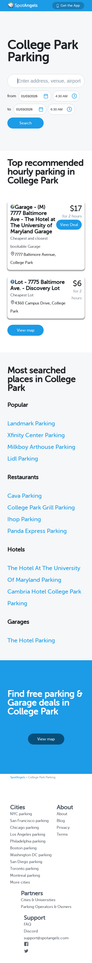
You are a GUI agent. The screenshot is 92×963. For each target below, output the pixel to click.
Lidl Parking (22, 458)
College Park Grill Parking (41, 507)
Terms (62, 834)
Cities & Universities (38, 900)
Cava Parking (24, 496)
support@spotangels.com (46, 938)
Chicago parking (24, 827)
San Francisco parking (29, 821)
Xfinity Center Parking (36, 435)
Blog (61, 821)
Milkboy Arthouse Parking (41, 447)
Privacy (63, 827)
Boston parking (23, 848)
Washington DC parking (31, 855)
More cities (20, 882)
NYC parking (21, 814)
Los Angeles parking (27, 834)
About (62, 814)
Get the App (68, 5)
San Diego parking (26, 862)
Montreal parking (25, 875)
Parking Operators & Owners (46, 907)
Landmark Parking (31, 423)
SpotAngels (17, 777)
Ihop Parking (24, 519)
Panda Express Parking (37, 531)
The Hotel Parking (31, 640)
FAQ (27, 924)
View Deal (69, 225)
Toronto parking (24, 868)
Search (25, 123)
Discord (31, 931)
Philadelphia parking (27, 841)
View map (25, 330)
